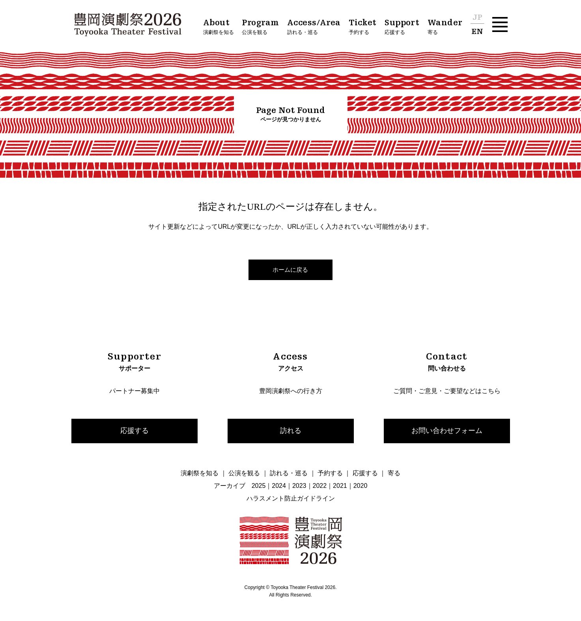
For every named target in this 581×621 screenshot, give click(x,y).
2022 (320, 485)
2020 (360, 485)
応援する (134, 431)
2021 (340, 485)
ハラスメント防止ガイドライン (291, 498)
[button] (500, 24)
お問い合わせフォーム (446, 431)
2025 (259, 485)
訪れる (290, 431)
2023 (299, 485)
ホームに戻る (290, 269)
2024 (279, 485)
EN (477, 32)
